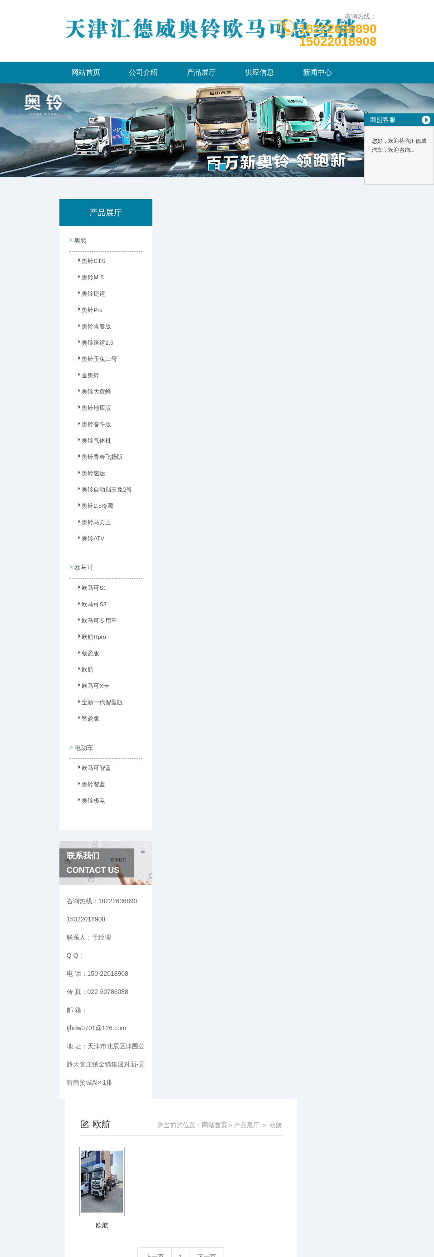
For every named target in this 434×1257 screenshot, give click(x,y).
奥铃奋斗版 (91, 426)
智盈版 (86, 717)
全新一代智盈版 (97, 701)
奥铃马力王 (91, 524)
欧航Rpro (89, 636)
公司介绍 (143, 72)
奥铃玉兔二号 (94, 360)
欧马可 (83, 563)
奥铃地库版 (91, 409)
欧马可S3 (89, 603)
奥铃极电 (89, 797)
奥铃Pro (88, 311)
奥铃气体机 (91, 442)
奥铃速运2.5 (92, 344)
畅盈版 (86, 652)
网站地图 (217, 1242)
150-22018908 (122, 1199)
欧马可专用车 (94, 619)
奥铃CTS (89, 262)
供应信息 (259, 72)
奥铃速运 (89, 475)
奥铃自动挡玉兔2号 (98, 491)
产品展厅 (201, 72)
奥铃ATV (88, 540)
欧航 (83, 668)
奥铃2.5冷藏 (92, 507)
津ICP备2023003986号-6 (284, 1213)
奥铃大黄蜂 (91, 393)
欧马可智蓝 (91, 764)
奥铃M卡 (88, 279)
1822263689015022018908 (337, 35)
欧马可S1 (89, 587)
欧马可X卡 (90, 685)
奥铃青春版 (91, 328)
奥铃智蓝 (89, 780)
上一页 (234, 357)
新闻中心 (317, 72)
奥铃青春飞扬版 (97, 458)
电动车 (83, 740)
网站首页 (85, 72)
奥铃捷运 (89, 295)
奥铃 (80, 239)
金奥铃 (86, 377)
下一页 (286, 357)
